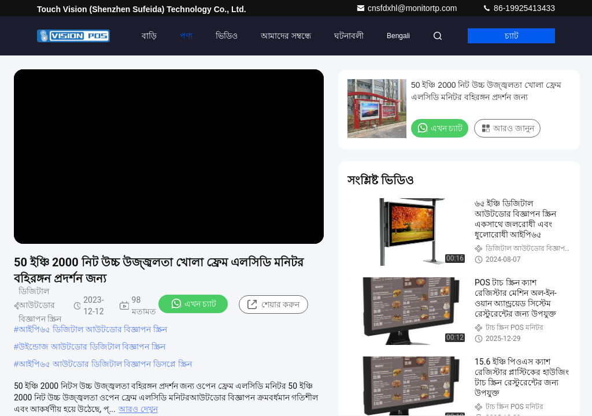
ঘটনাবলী (349, 35)
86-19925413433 (518, 8)
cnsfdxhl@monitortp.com (407, 8)
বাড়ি (149, 35)
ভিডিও (227, 35)
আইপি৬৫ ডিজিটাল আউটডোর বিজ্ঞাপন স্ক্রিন (93, 329)
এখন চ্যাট (193, 303)
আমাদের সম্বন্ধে (286, 35)
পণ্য (186, 35)
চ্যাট (512, 35)
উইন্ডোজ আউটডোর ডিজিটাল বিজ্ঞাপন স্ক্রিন (92, 346)
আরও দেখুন (138, 409)
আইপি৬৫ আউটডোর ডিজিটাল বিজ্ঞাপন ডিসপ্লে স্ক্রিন (105, 364)
